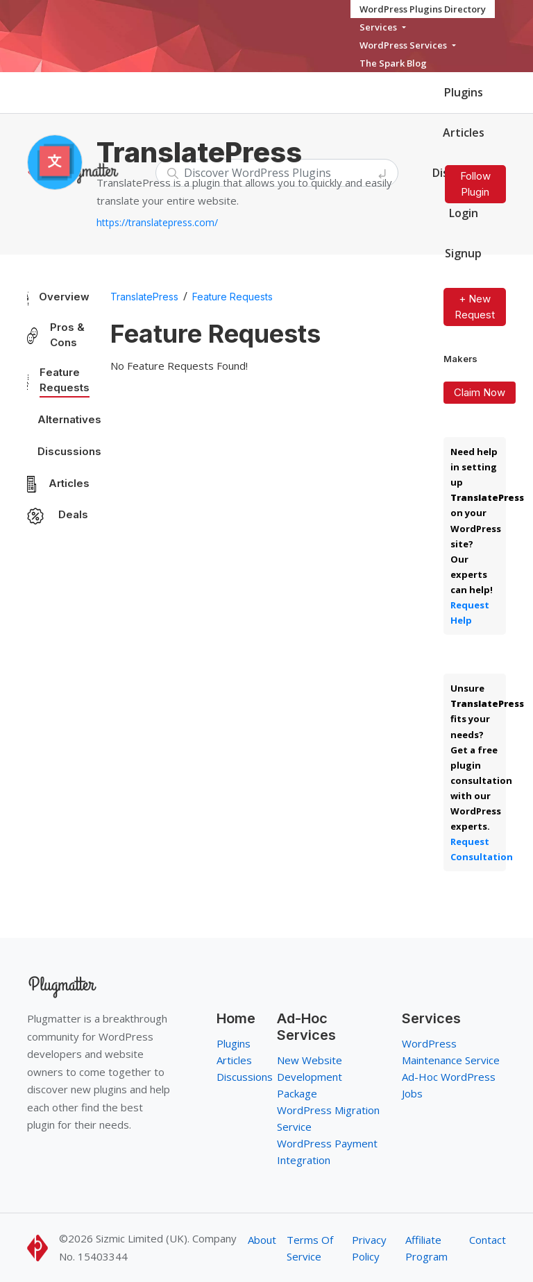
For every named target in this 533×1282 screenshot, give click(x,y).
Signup (463, 253)
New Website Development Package (309, 1076)
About (262, 1240)
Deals (73, 514)
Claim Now (479, 392)
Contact (487, 1240)
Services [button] (379, 27)
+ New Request (475, 306)
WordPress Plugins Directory (422, 9)
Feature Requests (65, 380)
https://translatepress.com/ (157, 222)
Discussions (69, 451)
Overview (64, 296)
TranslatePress (144, 296)
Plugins (463, 92)
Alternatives (69, 419)
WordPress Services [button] (404, 45)
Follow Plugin (475, 183)
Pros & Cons (67, 335)
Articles (463, 132)
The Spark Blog (393, 63)
